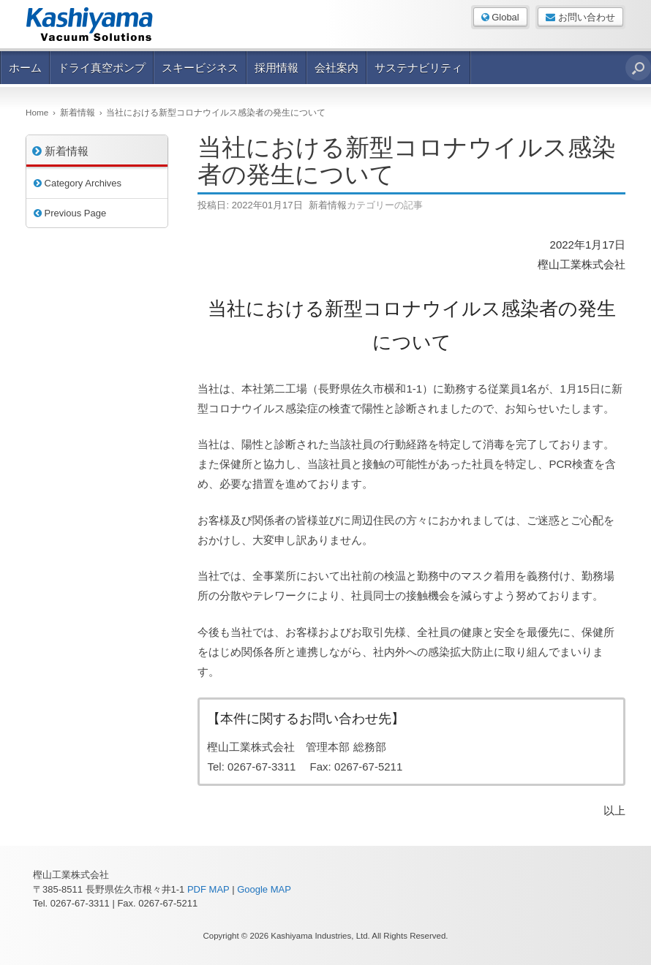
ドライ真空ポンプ (102, 67)
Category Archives (77, 183)
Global (500, 17)
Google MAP (264, 889)
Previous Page (70, 213)
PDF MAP (208, 889)
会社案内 (336, 67)
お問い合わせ (580, 17)
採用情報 (276, 67)
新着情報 (328, 205)
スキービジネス (200, 67)
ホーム (25, 67)
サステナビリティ (418, 67)
